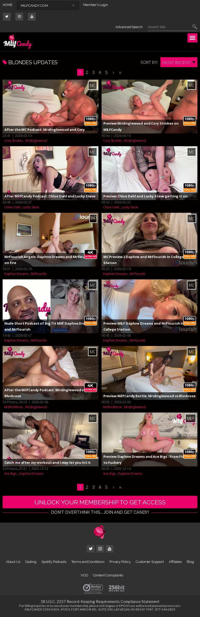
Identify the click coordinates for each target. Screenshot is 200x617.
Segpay (110, 606)
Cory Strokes (13, 140)
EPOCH (124, 606)
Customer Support (150, 562)
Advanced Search (129, 27)
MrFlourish (38, 274)
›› (120, 72)
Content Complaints (108, 576)
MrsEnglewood (36, 140)
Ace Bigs (10, 473)
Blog (190, 562)
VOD (84, 576)
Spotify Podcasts (53, 562)
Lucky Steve (31, 207)
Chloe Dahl (12, 207)
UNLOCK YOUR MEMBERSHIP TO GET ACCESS (100, 502)
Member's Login (95, 5)
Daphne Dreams (16, 274)
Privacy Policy (120, 562)
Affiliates (175, 562)
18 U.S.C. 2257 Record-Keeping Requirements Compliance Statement (100, 602)
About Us (13, 562)
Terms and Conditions (87, 562)
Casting (31, 562)
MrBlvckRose (13, 407)
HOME (7, 5)
